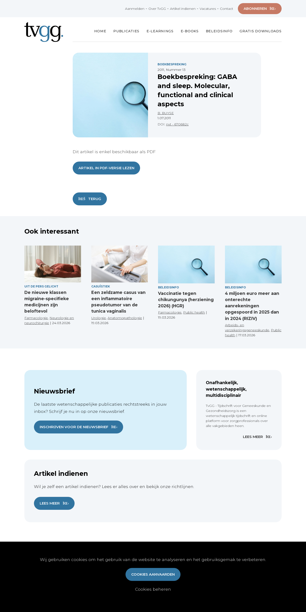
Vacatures (208, 8)
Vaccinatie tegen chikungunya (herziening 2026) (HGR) (186, 300)
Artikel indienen (183, 8)
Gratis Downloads (260, 31)
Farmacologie (36, 318)
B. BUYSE (166, 113)
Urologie (98, 318)
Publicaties (126, 31)
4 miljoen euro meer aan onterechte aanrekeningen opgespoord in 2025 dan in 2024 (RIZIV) (252, 306)
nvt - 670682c (177, 124)
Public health (194, 312)
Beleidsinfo (219, 31)
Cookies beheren (153, 589)
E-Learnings (160, 31)
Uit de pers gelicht (41, 286)
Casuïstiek (100, 286)
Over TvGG (157, 8)
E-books (190, 31)
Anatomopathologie (125, 318)
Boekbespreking (172, 64)
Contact (226, 8)
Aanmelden (134, 8)
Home (100, 31)
